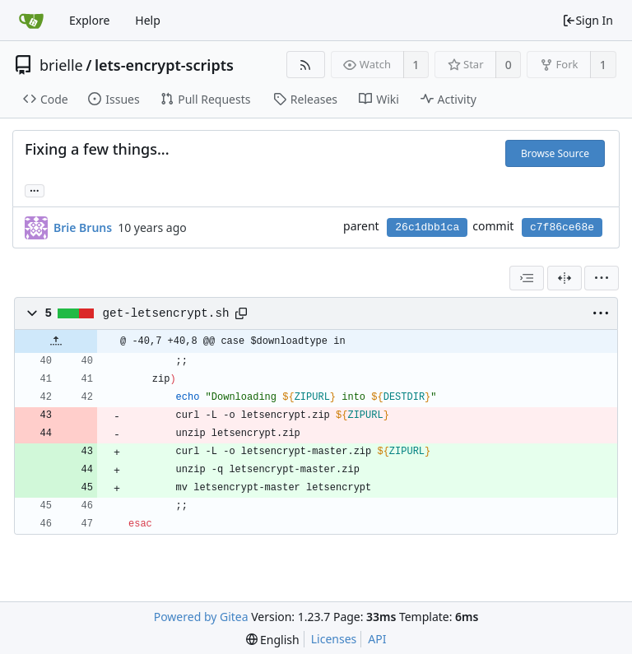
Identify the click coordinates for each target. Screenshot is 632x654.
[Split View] (564, 278)
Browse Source (555, 153)
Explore (89, 20)
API (377, 639)
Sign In (587, 20)
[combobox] (526, 278)
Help (147, 20)
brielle (61, 65)
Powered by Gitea (201, 616)
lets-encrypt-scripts (164, 65)
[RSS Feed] (305, 64)
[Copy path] (241, 313)
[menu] (601, 278)
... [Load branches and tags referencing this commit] (35, 189)
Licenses (334, 639)
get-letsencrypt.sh (166, 313)
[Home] (31, 20)
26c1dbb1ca (427, 227)
